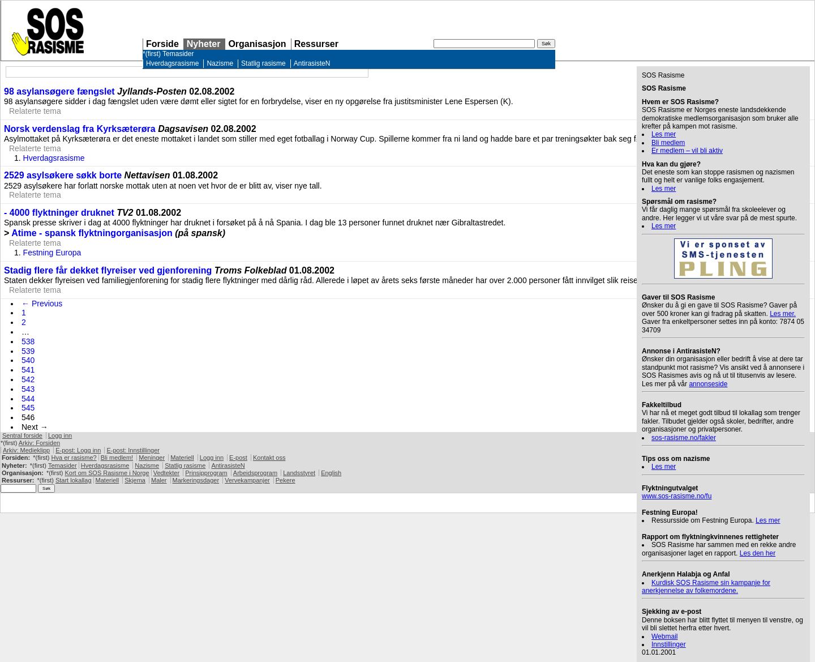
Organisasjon (257, 44)
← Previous (42, 303)
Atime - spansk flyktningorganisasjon (92, 233)
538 (28, 341)
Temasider (178, 54)
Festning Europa (52, 252)
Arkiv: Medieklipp (26, 450)
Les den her (757, 553)
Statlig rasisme (263, 63)
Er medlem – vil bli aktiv (687, 151)
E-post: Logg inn (78, 450)
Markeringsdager (196, 480)
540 (28, 360)
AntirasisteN (312, 63)
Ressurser (316, 44)
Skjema (135, 480)
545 (28, 407)
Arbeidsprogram (255, 472)
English (331, 472)
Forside (162, 44)
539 (28, 351)
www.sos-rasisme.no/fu (676, 496)
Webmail (664, 636)
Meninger (152, 457)
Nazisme (220, 63)
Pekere (285, 480)
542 (28, 379)
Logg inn (60, 435)
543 (28, 389)
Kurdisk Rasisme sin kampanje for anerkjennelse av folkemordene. (706, 587)
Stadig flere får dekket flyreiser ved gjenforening (108, 270)
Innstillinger (668, 644)
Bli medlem (668, 143)
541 (28, 369)
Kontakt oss (269, 457)
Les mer (663, 134)
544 (28, 398)
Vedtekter (166, 472)
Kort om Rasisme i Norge (107, 472)
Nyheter (204, 44)
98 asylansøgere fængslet (59, 91)
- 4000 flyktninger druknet (60, 212)
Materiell (182, 457)
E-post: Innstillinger (133, 450)
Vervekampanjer (247, 480)
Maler (159, 480)
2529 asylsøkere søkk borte (63, 175)
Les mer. (783, 314)
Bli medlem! (117, 457)
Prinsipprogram (206, 472)
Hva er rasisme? (74, 457)
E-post (238, 457)
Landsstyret (299, 472)
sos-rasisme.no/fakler (683, 438)
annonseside (708, 384)
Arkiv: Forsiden (39, 442)
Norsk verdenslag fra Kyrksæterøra (80, 129)
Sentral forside (22, 435)
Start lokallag (73, 480)
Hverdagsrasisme (172, 63)
